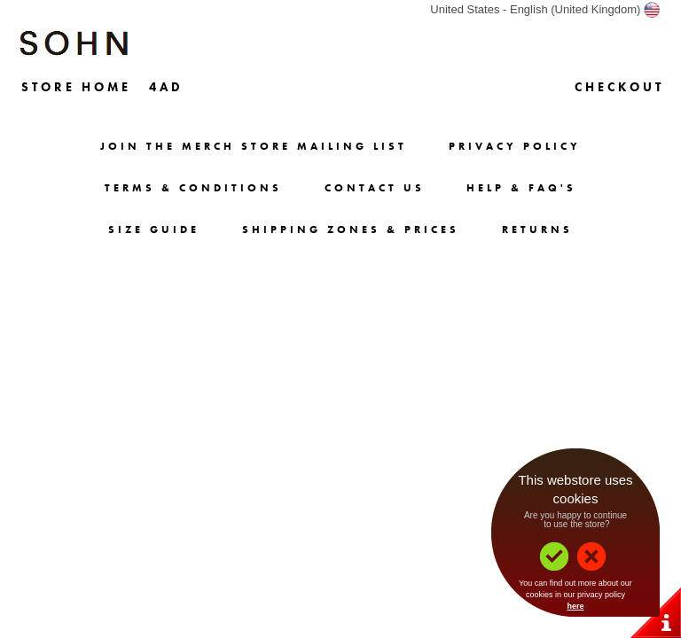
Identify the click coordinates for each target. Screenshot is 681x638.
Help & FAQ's (521, 188)
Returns (537, 229)
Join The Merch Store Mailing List (253, 146)
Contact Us (375, 188)
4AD (166, 87)
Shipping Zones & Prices (350, 229)
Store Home (76, 87)
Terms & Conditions (193, 188)
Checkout (619, 87)
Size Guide (154, 229)
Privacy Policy (515, 146)
